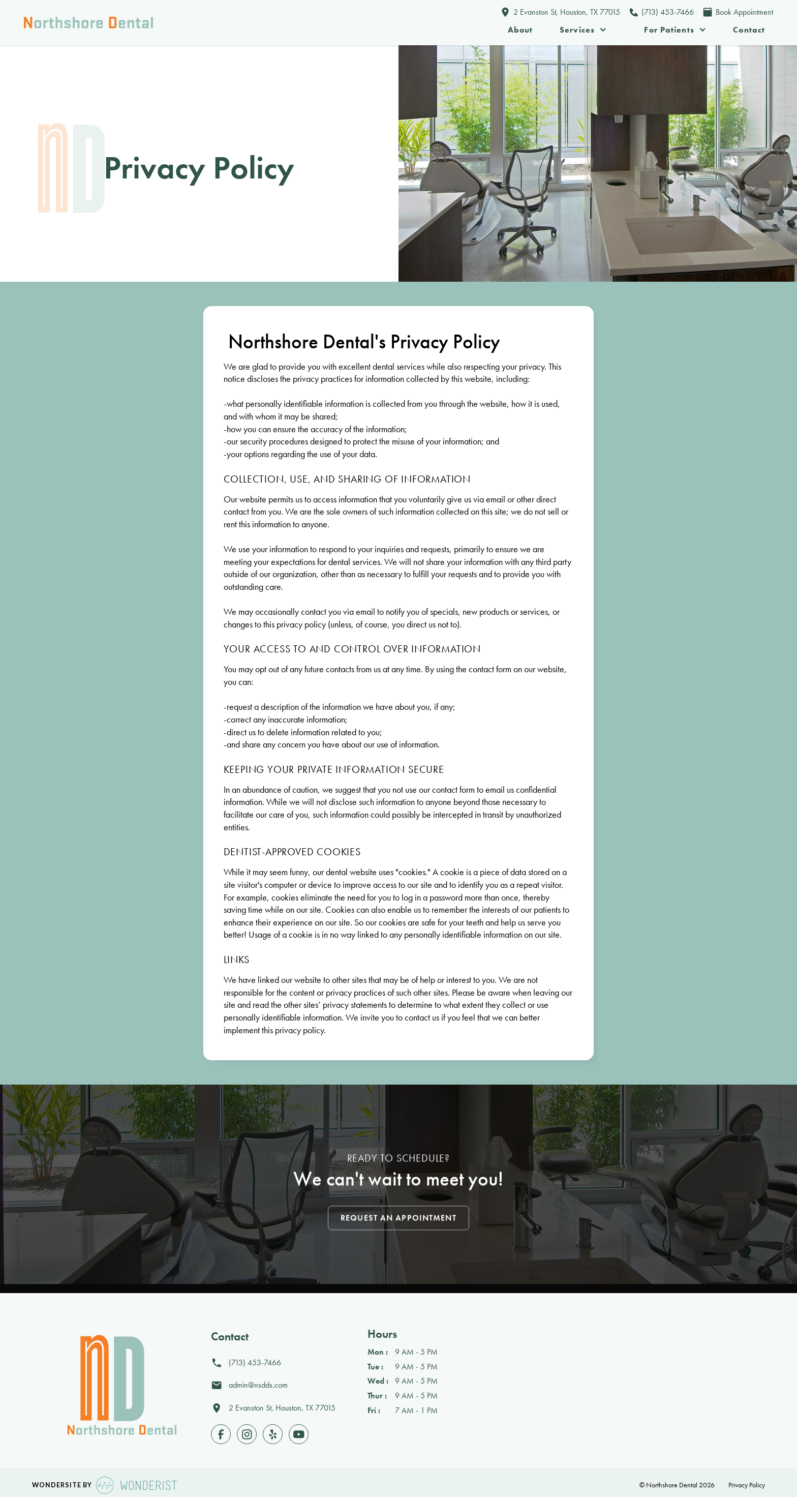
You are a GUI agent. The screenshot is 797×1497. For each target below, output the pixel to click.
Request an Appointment (398, 1219)
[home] (88, 23)
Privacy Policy (746, 1484)
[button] (583, 30)
